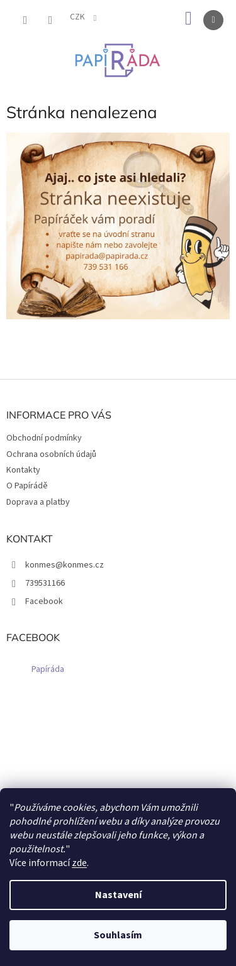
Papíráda (47, 669)
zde (79, 863)
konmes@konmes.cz (64, 565)
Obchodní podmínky (44, 438)
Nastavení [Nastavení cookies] (118, 895)
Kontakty (23, 470)
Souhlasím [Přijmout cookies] (118, 935)
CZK (78, 17)
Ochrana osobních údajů (51, 454)
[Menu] (213, 20)
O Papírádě (27, 486)
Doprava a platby (38, 502)
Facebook (44, 601)
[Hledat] (25, 20)
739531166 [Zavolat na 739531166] (45, 583)
